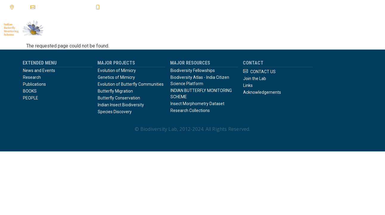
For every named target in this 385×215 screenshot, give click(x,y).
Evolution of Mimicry (117, 70)
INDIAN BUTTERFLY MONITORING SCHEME (201, 93)
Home (175, 28)
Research (32, 77)
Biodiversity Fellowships (192, 70)
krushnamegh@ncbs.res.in (65, 7)
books (278, 28)
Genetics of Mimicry (116, 77)
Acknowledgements (262, 92)
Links (248, 85)
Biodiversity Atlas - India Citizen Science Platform (199, 80)
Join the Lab (254, 78)
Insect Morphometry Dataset (197, 103)
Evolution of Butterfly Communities (131, 84)
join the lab (365, 28)
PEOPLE (30, 98)
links (304, 28)
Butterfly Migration (115, 91)
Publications (34, 84)
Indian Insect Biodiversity (121, 104)
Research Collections (190, 110)
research (204, 28)
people (330, 28)
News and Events (39, 70)
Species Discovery (115, 111)
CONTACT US (263, 71)
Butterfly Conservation (119, 98)
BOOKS (30, 91)
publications (243, 28)
